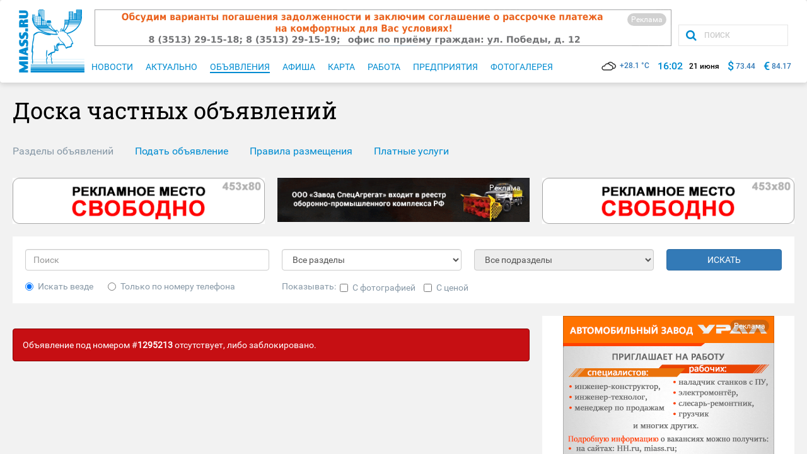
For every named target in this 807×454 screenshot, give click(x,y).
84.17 (781, 66)
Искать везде (59, 286)
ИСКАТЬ (724, 260)
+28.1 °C (625, 65)
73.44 (745, 66)
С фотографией (377, 287)
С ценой (446, 287)
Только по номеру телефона (171, 286)
